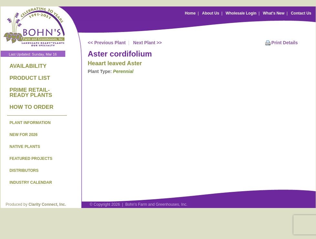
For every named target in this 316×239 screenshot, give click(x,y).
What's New (273, 13)
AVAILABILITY (28, 66)
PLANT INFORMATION (30, 122)
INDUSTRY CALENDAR (31, 182)
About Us (210, 13)
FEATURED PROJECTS (31, 158)
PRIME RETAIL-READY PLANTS (31, 92)
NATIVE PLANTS (25, 146)
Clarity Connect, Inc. (47, 204)
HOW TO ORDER (32, 107)
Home (190, 13)
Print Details (284, 42)
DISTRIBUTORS (24, 170)
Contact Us (301, 13)
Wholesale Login (241, 13)
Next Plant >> (147, 42)
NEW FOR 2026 (24, 134)
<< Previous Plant (107, 42)
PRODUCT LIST (30, 78)
